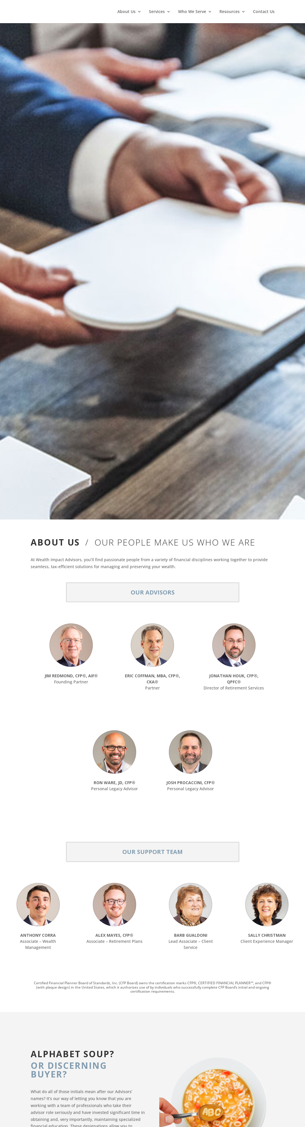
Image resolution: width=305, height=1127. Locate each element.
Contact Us (264, 12)
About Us (126, 12)
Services (157, 12)
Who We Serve (192, 12)
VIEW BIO (71, 696)
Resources (229, 12)
